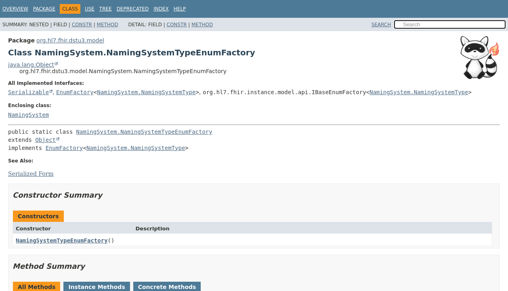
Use (89, 9)
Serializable (28, 92)
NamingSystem (28, 115)
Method (107, 24)
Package (44, 9)
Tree (105, 9)
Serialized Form (31, 174)
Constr (82, 24)
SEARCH (381, 24)
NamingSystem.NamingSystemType (146, 92)
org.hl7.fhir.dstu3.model (70, 40)
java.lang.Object (31, 64)
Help (180, 9)
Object (45, 140)
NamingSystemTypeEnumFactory (62, 240)
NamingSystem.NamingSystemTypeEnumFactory (144, 132)
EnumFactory (75, 92)
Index (161, 9)
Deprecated (133, 9)
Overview (15, 9)
